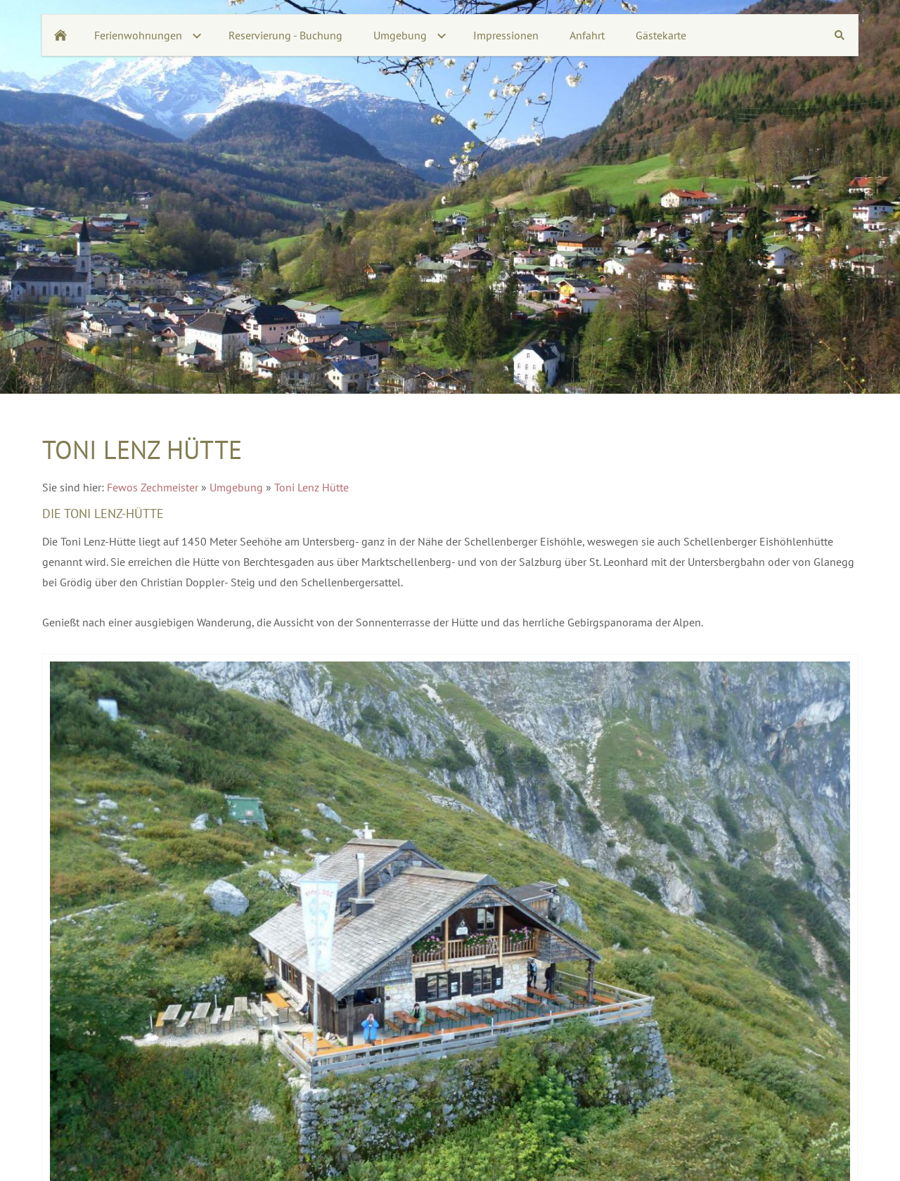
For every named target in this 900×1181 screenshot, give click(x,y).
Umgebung (236, 487)
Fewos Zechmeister (152, 487)
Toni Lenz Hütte (311, 487)
